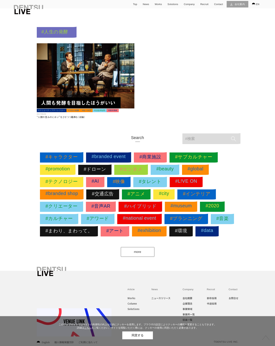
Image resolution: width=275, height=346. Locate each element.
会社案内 (237, 4)
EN (255, 4)
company (189, 4)
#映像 (120, 182)
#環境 (182, 231)
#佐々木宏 (86, 110)
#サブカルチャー (194, 157)
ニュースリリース (160, 298)
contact (218, 4)
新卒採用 (212, 298)
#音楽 (223, 219)
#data (208, 231)
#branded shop (63, 194)
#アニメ (137, 194)
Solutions (133, 309)
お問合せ (233, 298)
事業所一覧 (189, 314)
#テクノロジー (63, 182)
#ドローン (96, 170)
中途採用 (212, 303)
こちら (87, 327)
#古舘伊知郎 (99, 110)
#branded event (110, 157)
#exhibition (150, 231)
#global (196, 170)
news (146, 4)
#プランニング (187, 219)
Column (132, 303)
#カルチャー (60, 219)
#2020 (213, 207)
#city (165, 194)
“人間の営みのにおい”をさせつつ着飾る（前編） (61, 117)
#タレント (151, 182)
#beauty (165, 170)
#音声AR (101, 207)
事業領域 (187, 309)
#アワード (99, 219)
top (135, 4)
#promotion (59, 170)
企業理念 (187, 303)
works (158, 4)
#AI (96, 182)
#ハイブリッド (141, 207)
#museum (182, 207)
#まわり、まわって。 (70, 231)
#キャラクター (63, 157)
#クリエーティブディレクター (51, 110)
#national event (140, 219)
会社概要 (187, 298)
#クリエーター (63, 207)
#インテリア (197, 194)
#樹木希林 (112, 110)
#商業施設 (151, 157)
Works (131, 298)
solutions (172, 4)
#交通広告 (104, 194)
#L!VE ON (187, 182)
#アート (115, 231)
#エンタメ (132, 170)
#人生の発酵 (73, 110)
